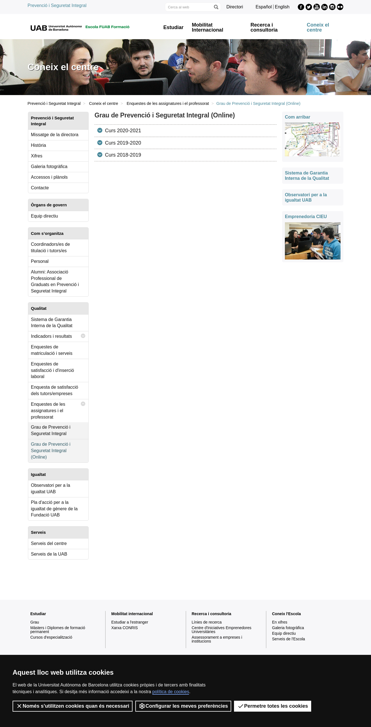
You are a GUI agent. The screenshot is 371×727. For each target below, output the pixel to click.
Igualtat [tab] (38, 474)
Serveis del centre (49, 543)
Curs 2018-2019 (122, 155)
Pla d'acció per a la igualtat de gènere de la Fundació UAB (54, 509)
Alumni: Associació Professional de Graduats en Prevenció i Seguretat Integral (55, 282)
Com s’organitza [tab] (47, 233)
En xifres (279, 622)
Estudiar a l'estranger (129, 622)
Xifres (36, 156)
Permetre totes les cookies (272, 706)
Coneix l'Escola (286, 614)
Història (38, 145)
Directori (234, 6)
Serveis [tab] (38, 532)
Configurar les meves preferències (183, 706)
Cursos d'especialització (51, 637)
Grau (34, 622)
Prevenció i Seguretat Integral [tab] (52, 120)
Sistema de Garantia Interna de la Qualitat (52, 322)
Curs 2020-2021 (122, 130)
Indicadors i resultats (58, 336)
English (282, 6)
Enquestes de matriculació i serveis (51, 350)
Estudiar (173, 27)
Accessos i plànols (49, 177)
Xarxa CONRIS (124, 627)
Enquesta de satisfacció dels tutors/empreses (54, 390)
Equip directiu (44, 216)
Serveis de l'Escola (288, 639)
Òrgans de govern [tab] (49, 204)
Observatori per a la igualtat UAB (50, 488)
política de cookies (170, 691)
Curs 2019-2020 (122, 143)
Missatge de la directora (55, 134)
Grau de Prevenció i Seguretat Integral (50, 430)
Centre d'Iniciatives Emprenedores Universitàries (222, 629)
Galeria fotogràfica (49, 166)
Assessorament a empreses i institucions (217, 639)
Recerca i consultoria (264, 27)
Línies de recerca (207, 622)
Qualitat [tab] (39, 308)
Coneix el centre (318, 27)
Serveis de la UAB (49, 554)
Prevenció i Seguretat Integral (57, 5)
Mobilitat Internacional (207, 27)
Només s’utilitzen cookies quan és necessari (72, 706)
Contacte (40, 187)
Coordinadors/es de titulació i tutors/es (50, 247)
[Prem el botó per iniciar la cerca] (216, 7)
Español (264, 6)
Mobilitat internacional (132, 614)
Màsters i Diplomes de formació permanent (57, 629)
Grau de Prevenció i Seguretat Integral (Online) (50, 450)
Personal (40, 261)
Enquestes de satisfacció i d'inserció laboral (52, 370)
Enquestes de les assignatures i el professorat (168, 103)
